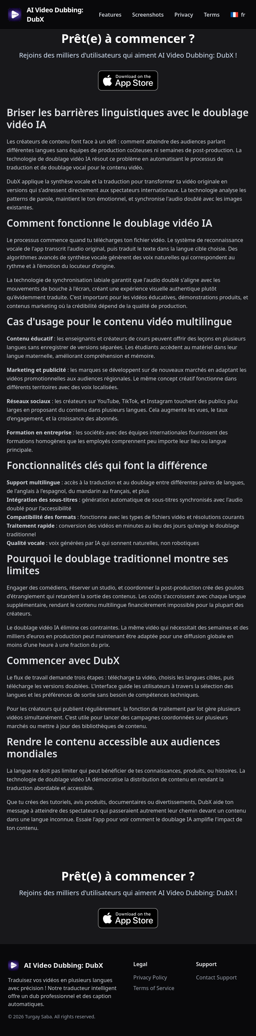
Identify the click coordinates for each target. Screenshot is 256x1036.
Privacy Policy (150, 977)
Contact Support (216, 977)
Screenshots (148, 14)
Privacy (183, 14)
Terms (212, 14)
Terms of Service (153, 988)
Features (110, 14)
